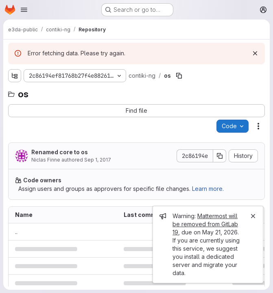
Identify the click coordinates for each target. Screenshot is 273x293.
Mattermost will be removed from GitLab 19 (205, 224)
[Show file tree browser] (14, 75)
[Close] (253, 216)
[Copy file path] (179, 75)
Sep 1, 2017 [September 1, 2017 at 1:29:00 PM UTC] (97, 160)
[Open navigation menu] (24, 9)
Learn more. (208, 188)
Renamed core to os (59, 152)
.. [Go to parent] (16, 231)
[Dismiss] (255, 53)
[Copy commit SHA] (219, 155)
